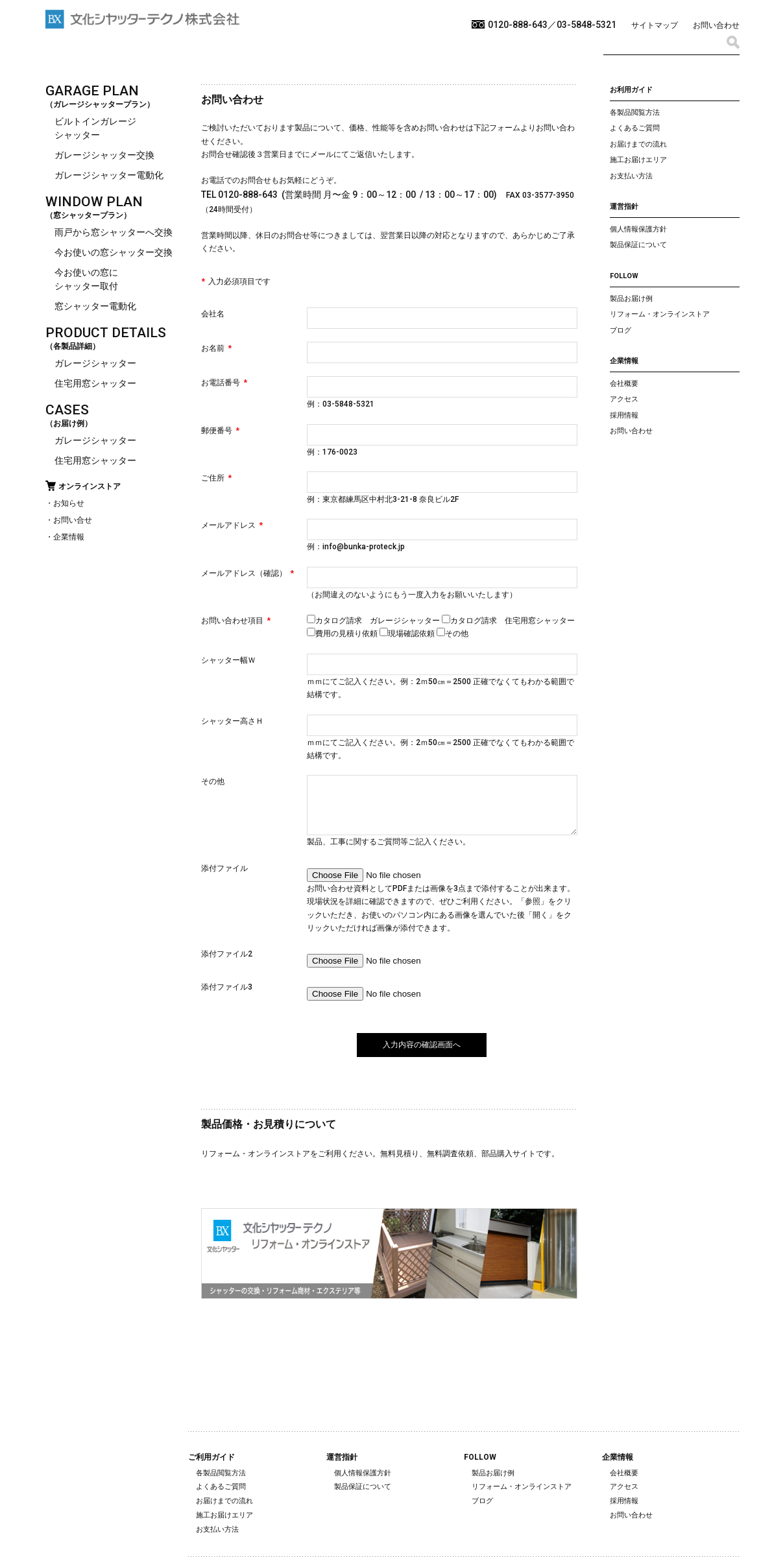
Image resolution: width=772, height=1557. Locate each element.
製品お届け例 (631, 298)
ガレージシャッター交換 (104, 155)
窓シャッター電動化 (95, 306)
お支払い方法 (631, 176)
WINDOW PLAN (94, 201)
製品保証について (638, 245)
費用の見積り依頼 (343, 633)
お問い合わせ (716, 25)
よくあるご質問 (635, 128)
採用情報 (624, 415)
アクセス (624, 399)
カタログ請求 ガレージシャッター (374, 620)
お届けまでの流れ (638, 144)
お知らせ (68, 503)
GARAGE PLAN (92, 91)
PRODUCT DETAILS (105, 332)
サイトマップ (654, 25)
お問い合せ (72, 520)
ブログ (620, 330)
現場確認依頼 (408, 633)
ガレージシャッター (95, 363)
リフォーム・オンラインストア (660, 314)
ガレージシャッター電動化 (108, 175)
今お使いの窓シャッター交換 (113, 252)
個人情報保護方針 (638, 229)
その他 (452, 633)
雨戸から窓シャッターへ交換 (113, 232)
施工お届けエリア (638, 160)
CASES (67, 410)
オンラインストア (89, 486)
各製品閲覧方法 (635, 112)
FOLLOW (624, 276)
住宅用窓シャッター (95, 383)
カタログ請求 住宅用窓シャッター (508, 620)
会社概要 (624, 383)
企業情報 (68, 536)
